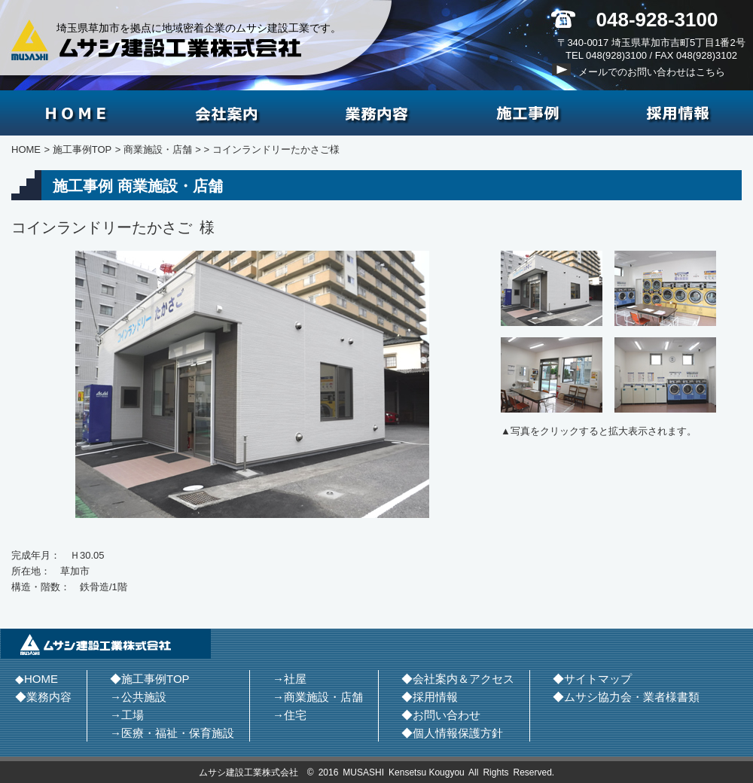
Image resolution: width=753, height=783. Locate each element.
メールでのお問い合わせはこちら (651, 72)
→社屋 (289, 678)
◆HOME (36, 678)
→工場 (127, 714)
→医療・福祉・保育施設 (172, 733)
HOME (75, 113)
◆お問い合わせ (440, 714)
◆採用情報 (429, 696)
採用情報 (677, 113)
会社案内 (226, 113)
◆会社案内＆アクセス (457, 678)
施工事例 (527, 113)
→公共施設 (138, 696)
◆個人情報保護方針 (452, 733)
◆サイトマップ (592, 678)
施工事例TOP (82, 149)
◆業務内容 (43, 696)
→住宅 (289, 714)
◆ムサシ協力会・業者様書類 (626, 696)
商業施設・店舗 (157, 149)
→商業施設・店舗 (318, 696)
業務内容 (376, 113)
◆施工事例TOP (150, 678)
